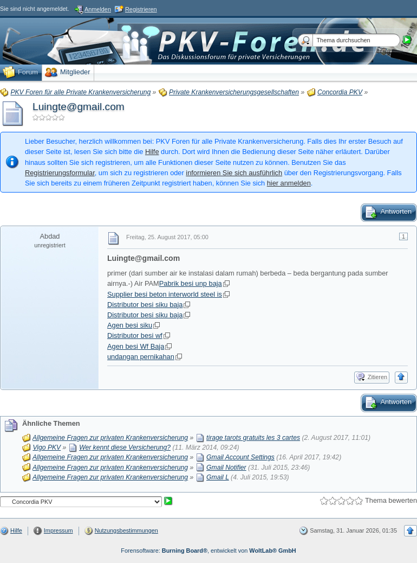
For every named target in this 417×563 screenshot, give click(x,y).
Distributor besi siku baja (145, 304)
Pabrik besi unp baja (190, 283)
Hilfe (152, 152)
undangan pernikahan (140, 357)
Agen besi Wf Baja (135, 346)
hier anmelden (289, 183)
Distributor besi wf (134, 335)
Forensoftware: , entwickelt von (208, 550)
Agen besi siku (129, 325)
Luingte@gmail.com (78, 106)
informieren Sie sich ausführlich (234, 173)
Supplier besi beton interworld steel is (164, 294)
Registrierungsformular (60, 173)
